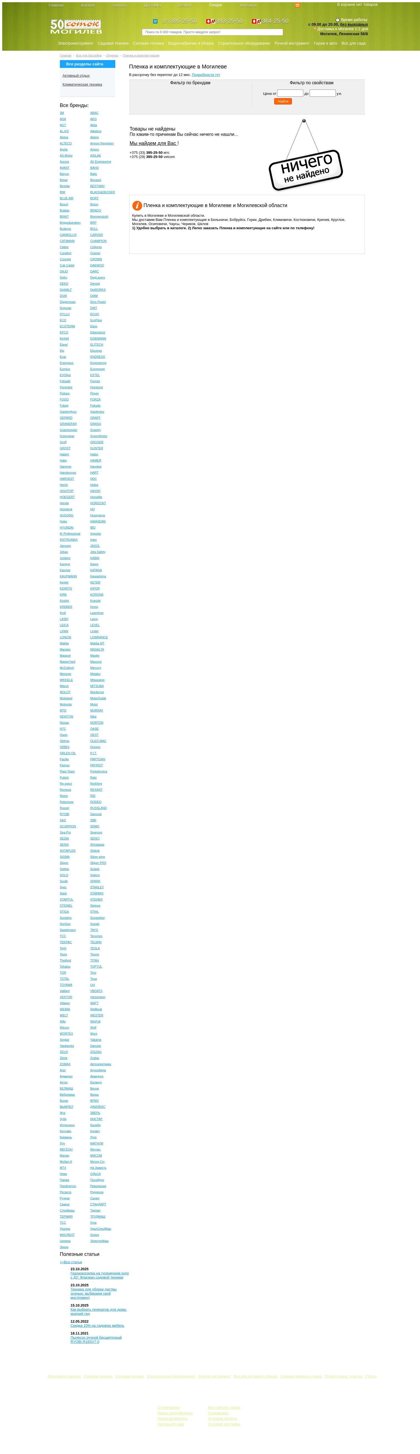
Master (95, 655)
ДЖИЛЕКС (97, 1106)
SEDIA (64, 838)
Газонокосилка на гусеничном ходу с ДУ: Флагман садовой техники (100, 1275)
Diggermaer (68, 301)
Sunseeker (97, 917)
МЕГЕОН (66, 1149)
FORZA (95, 399)
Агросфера (98, 1070)
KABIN (95, 558)
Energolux (67, 362)
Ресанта (66, 1192)
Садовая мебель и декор (301, 1376)
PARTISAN (97, 759)
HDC (93, 478)
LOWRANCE (99, 637)
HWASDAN (98, 521)
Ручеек (65, 1198)
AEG (93, 119)
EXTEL (95, 375)
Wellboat (96, 1009)
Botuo (94, 204)
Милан (64, 1155)
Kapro (94, 564)
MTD (63, 710)
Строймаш (67, 1210)
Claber (64, 247)
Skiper (64, 862)
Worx (93, 1033)
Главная (66, 55)
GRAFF (95, 417)
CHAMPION (98, 241)
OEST (94, 734)
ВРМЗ (94, 1100)
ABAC (94, 112)
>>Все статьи (71, 1262)
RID (93, 795)
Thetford (65, 960)
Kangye (65, 564)
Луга (93, 1137)
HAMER (95, 460)
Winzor (64, 1027)
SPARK (95, 881)
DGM (63, 295)
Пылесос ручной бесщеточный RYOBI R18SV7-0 (96, 1339)
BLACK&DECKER (102, 192)
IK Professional (70, 533)
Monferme (97, 692)
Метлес (95, 1149)
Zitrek (64, 1058)
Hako (63, 460)
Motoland (66, 698)
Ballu (93, 173)
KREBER (66, 606)
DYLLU (65, 314)
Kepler (64, 582)
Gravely (95, 430)
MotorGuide (98, 698)
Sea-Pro (65, 832)
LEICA (64, 625)
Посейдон (97, 1180)
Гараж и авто (325, 43)
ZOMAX (65, 1064)
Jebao (64, 551)
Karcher (65, 570)
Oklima (64, 741)
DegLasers (97, 277)
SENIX (64, 844)
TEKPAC (66, 942)
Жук (62, 1112)
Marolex (65, 649)
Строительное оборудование (244, 43)
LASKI (64, 619)
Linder (94, 631)
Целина (65, 1241)
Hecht (64, 484)
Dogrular (66, 308)
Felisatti (65, 381)
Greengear (67, 436)
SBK (93, 820)
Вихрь (94, 1094)
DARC (94, 271)
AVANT (65, 167)
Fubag (64, 405)
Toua (93, 978)
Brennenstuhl (99, 216)
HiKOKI (95, 491)
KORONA (97, 594)
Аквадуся (96, 1076)
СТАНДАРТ (98, 1204)
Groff (63, 442)
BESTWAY (97, 186)
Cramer (95, 253)
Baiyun (64, 173)
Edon (94, 326)
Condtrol (66, 253)
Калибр (95, 1125)
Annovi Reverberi (102, 143)
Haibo (94, 454)
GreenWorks (99, 436)
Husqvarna (97, 515)
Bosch (64, 204)
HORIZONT (98, 503)
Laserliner (97, 612)
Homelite (96, 497)
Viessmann (97, 997)
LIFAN (64, 631)
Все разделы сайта (84, 64)
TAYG (94, 930)
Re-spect (66, 783)
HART (94, 472)
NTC (63, 728)
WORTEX (66, 1033)
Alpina (64, 137)
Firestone (96, 387)
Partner (65, 765)
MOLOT (65, 692)
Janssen (65, 545)
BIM (62, 192)
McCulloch (67, 667)
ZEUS (64, 1051)
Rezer (64, 795)
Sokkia (64, 869)
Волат (64, 1100)
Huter (63, 521)
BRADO (95, 210)
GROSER (97, 442)
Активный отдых (76, 75)
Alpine (94, 137)
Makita (64, 643)
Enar (63, 356)
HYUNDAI (67, 527)
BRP (93, 222)
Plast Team (67, 771)
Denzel (95, 283)
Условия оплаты (222, 1418)
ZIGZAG (96, 1051)
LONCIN (66, 637)
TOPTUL (96, 966)
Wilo (63, 1021)
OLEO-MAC (98, 741)
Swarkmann (68, 930)
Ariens (94, 149)
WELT (64, 1015)
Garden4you (68, 411)
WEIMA (65, 1009)
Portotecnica (98, 771)
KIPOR (95, 588)
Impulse (95, 533)
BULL (94, 228)
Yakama (95, 1039)
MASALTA (97, 649)
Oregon (95, 747)
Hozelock (66, 509)
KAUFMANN (68, 576)
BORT (94, 198)
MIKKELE (66, 680)
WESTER (96, 1015)
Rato (93, 777)
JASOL (95, 545)
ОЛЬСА (95, 1173)
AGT (63, 125)
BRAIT (64, 216)
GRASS (95, 423)
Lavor (94, 619)
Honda (64, 503)
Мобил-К (66, 1161)
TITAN (94, 960)
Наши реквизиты (172, 1418)
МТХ (63, 1167)
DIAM (94, 295)
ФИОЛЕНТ (67, 1234)
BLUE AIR (67, 198)
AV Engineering (100, 161)
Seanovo (96, 832)
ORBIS (64, 747)
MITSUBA (97, 686)
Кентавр (66, 1131)
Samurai (96, 814)
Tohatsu (65, 966)
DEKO (64, 283)
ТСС (63, 1222)
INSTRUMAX (69, 539)
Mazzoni (96, 661)
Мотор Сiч (97, 1161)
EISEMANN (98, 338)
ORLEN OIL (68, 753)
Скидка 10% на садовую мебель (97, 1325)
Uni (92, 984)
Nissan (64, 722)
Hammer (66, 466)
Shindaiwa (97, 844)
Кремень (66, 1137)
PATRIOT (96, 765)
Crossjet (65, 259)
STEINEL (66, 905)
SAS (63, 820)
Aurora (64, 161)
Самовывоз (218, 1413)
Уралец (65, 1228)
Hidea (94, 484)
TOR (63, 972)
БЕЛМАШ (66, 1088)
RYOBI (64, 814)
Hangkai (95, 466)
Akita (93, 125)
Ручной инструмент (292, 43)
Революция (98, 1186)
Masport (65, 655)
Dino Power (98, 301)
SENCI (95, 838)
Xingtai (64, 1039)
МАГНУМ (96, 1143)
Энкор (64, 1247)
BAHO (94, 167)
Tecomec (96, 936)
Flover (94, 393)
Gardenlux (97, 411)
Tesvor (94, 954)
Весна (94, 1088)
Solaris (95, 869)
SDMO (95, 826)
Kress (94, 606)
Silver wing (97, 856)
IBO (93, 527)
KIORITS (66, 588)
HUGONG (67, 515)
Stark (63, 893)
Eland (64, 344)
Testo (63, 954)
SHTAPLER (68, 850)
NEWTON (66, 716)
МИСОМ (96, 1155)
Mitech (64, 686)
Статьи (371, 1376)
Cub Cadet (67, 265)
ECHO (94, 314)
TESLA (95, 948)
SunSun (65, 923)
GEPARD (66, 417)
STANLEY (97, 887)
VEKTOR (66, 997)
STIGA (64, 911)
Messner (66, 673)
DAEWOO (97, 265)
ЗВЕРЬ (95, 1112)
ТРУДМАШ (97, 1216)
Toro (93, 972)
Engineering (98, 362)
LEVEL (95, 625)
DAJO (64, 271)
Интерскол (67, 1125)
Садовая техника (113, 43)
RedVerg (96, 783)
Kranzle (95, 600)
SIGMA (65, 856)
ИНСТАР (96, 1119)
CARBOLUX (68, 234)
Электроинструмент (75, 43)
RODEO (95, 801)
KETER (95, 582)
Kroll (63, 612)
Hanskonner (68, 472)
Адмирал (66, 1076)
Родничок (97, 1192)
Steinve (95, 905)
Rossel (64, 808)
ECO (63, 320)
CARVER (96, 234)
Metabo (95, 673)
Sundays (66, 917)
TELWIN (96, 942)
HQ (92, 509)
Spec (63, 887)
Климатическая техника (82, 84)
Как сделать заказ (224, 1407)
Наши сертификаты (175, 1413)
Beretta (65, 186)
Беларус (96, 1082)
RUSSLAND (98, 808)
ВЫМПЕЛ (66, 1106)
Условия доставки (224, 1424)
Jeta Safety (98, 551)
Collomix (96, 247)
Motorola (66, 704)
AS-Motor (66, 155)
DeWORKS (98, 289)
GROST (65, 448)
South (64, 881)
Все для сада (354, 43)
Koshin (64, 600)
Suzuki (95, 923)
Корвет (95, 1131)
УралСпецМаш (100, 1228)
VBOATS (96, 991)
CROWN (96, 259)
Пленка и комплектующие (141, 55)
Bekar (64, 180)
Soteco (95, 875)
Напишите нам (170, 1424)
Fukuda (95, 405)
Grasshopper (69, 430)
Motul (94, 704)
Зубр (63, 1119)
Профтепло (68, 1186)
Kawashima (98, 576)
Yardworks (67, 1045)
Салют (95, 1198)
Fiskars (65, 393)
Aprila (64, 149)
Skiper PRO (98, 862)
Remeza (65, 789)
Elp (62, 350)
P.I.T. (93, 753)
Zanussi (95, 1045)
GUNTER (96, 448)
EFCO (64, 332)
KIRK (63, 594)
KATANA (96, 570)
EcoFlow (96, 320)
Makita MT (97, 643)
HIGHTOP (67, 491)
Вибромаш (67, 1094)
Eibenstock (97, 332)
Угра (93, 1222)
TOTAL (64, 978)
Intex (93, 539)
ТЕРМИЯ (66, 1216)
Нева (63, 1173)
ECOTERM (67, 326)
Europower (97, 369)
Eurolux (65, 369)
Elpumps (96, 350)
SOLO (64, 875)
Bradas (65, 210)
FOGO (64, 399)
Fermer (95, 381)
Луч (62, 1143)
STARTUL (66, 899)
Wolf (93, 1027)
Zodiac (95, 1058)
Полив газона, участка (344, 1376)
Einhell (64, 338)
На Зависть (98, 1167)
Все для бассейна (88, 55)
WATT (94, 1003)
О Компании (168, 1407)
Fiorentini (66, 387)
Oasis (64, 734)
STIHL (94, 911)
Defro (63, 277)
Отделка (112, 55)
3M (62, 112)
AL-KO (64, 131)
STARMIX (97, 893)
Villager (65, 1003)
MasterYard (67, 661)
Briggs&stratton (70, 222)
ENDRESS (97, 356)
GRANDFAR (68, 423)
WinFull (95, 1021)
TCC (63, 936)
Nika (93, 716)
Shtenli (95, 850)
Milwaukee (97, 680)
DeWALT (66, 289)
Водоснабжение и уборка (191, 43)
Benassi (95, 180)
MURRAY (96, 710)
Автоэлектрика (100, 1064)
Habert (64, 454)
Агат (63, 1070)
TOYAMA (66, 984)
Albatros (95, 131)
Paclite (64, 759)
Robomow (67, 801)
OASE (94, 728)
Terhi (63, 948)
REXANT (96, 789)
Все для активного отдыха (256, 1376)
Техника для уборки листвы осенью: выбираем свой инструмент (94, 1293)
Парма (64, 1180)
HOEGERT (67, 497)
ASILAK (95, 155)
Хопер (94, 1234)
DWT (93, 308)
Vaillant (65, 991)
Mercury (95, 667)
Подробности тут (206, 75)
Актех (64, 1082)
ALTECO (66, 143)
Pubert (64, 777)
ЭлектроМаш (99, 1241)
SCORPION (68, 826)
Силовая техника (148, 43)
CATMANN (67, 241)
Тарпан (95, 1210)
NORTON (96, 722)
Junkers (65, 558)
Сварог (65, 1204)
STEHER (96, 899)
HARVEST (67, 478)
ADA (63, 119)
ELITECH (96, 344)
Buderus (65, 228)
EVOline (65, 375)
